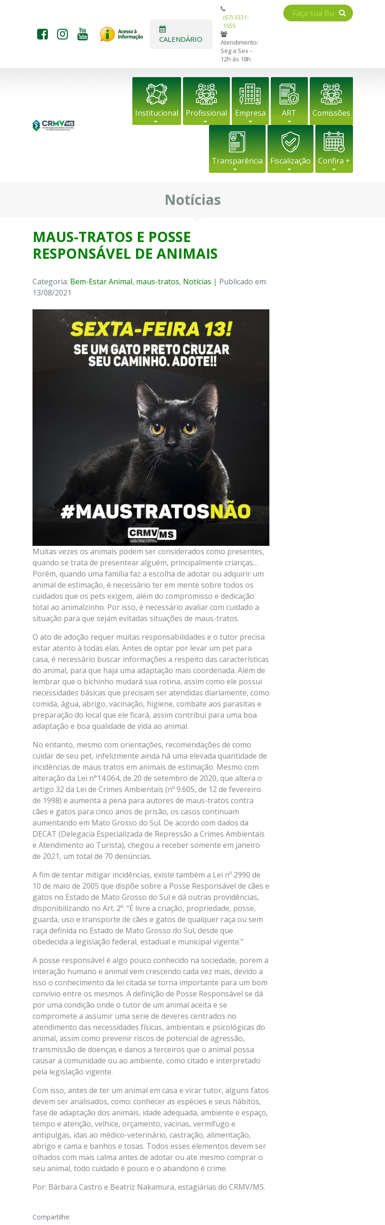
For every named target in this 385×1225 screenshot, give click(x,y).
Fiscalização (290, 161)
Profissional (206, 113)
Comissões (331, 113)
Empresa (250, 113)
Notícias (197, 281)
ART (289, 113)
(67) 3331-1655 (236, 21)
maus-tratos (157, 281)
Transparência (237, 161)
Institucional (156, 113)
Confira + (334, 161)
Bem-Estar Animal (101, 281)
